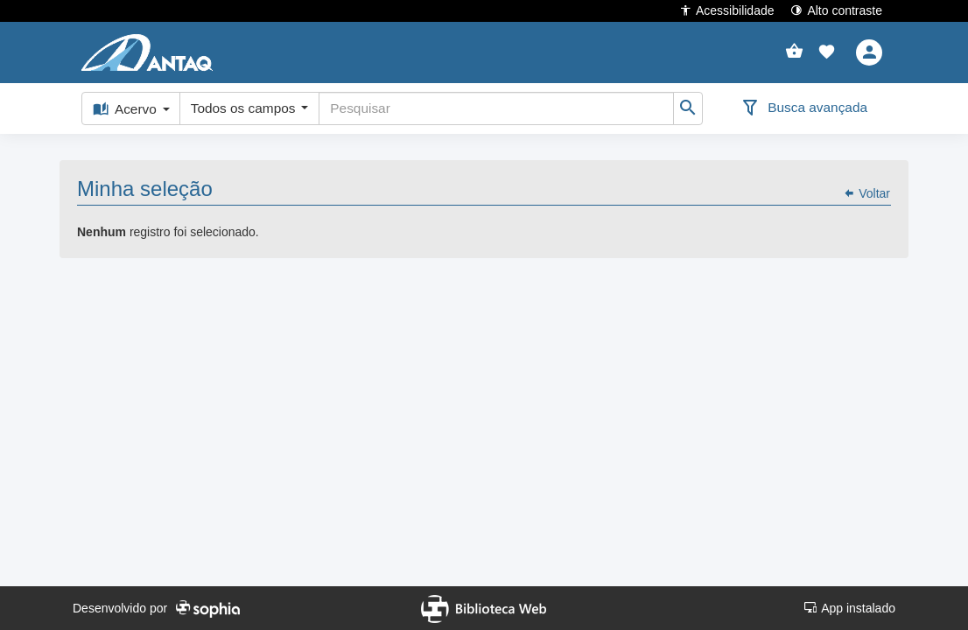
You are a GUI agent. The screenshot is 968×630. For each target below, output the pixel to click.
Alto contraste (836, 10)
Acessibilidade (727, 10)
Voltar (866, 193)
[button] (826, 52)
